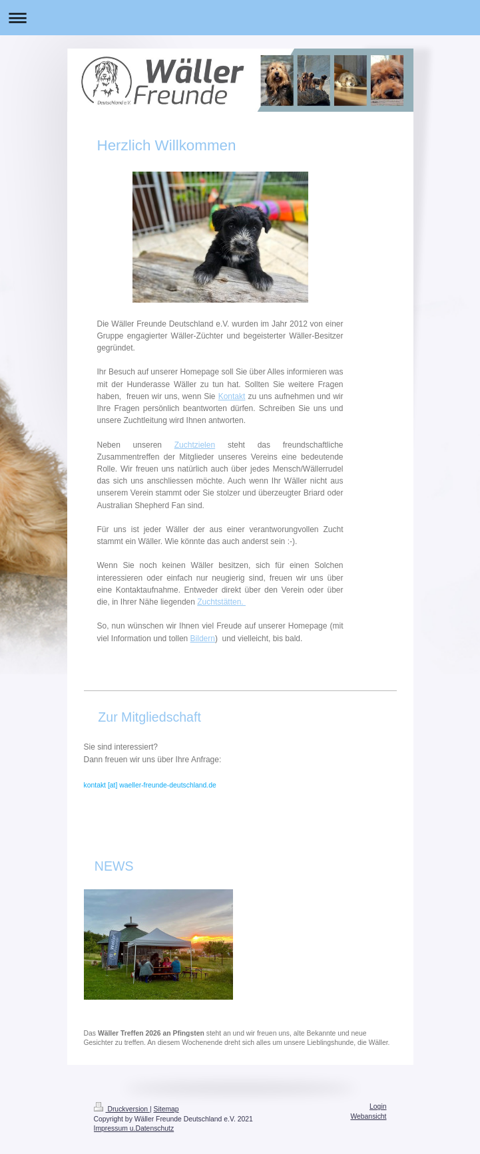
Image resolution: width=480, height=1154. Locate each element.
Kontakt (232, 396)
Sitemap (166, 1109)
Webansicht (368, 1116)
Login (377, 1106)
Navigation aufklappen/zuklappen (240, 17)
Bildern (202, 638)
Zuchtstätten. (221, 602)
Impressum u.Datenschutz (134, 1128)
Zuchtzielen (194, 445)
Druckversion (122, 1109)
